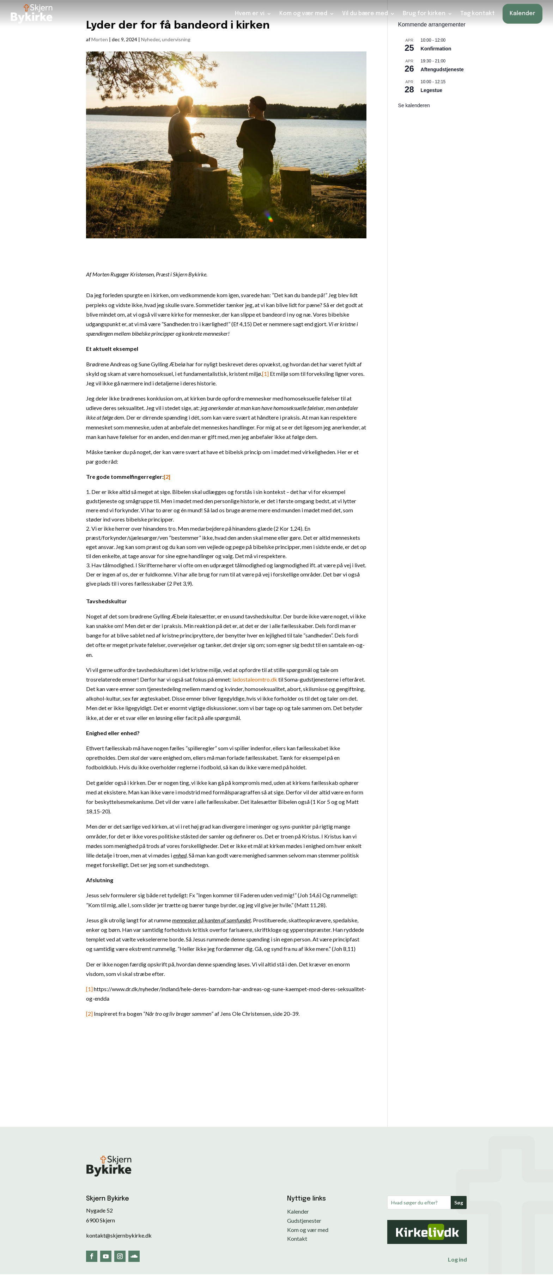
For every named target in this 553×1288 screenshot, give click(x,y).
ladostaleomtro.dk (254, 679)
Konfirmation (436, 48)
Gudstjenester (304, 1220)
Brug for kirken (424, 13)
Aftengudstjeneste (442, 69)
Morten (99, 39)
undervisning (176, 39)
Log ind (457, 1259)
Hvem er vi (250, 13)
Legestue (431, 90)
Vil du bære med (365, 13)
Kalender (522, 13)
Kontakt (297, 1238)
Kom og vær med (303, 13)
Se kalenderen (414, 105)
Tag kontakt (477, 13)
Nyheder (150, 39)
